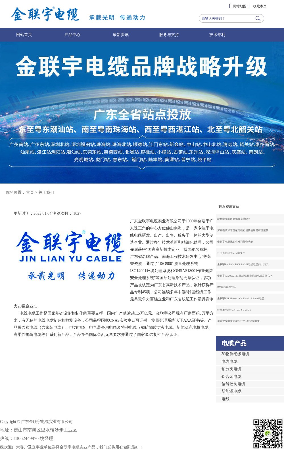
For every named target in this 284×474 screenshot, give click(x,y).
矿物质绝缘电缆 (235, 354)
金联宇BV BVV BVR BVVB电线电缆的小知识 (242, 264)
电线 (225, 399)
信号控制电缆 (233, 384)
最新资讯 (121, 35)
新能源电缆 (231, 391)
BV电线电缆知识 (226, 287)
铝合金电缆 (231, 376)
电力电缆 (229, 361)
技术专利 (217, 35)
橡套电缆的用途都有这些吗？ (233, 219)
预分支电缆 (231, 369)
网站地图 (240, 6)
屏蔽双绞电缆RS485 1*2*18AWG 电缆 (238, 321)
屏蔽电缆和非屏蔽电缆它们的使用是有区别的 (242, 230)
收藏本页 (260, 6)
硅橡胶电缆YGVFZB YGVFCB (234, 309)
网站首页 (24, 35)
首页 (30, 192)
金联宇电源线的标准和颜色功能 (235, 241)
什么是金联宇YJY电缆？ (231, 253)
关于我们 (46, 192)
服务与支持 (169, 35)
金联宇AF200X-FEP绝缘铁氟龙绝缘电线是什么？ (244, 275)
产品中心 (72, 35)
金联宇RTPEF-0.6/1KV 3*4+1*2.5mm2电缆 (240, 298)
